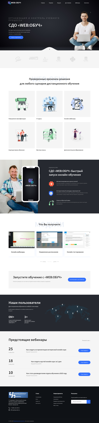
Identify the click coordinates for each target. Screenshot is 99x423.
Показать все (86, 340)
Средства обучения (57, 403)
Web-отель (55, 405)
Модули (59, 2)
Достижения (68, 2)
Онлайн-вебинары (70, 119)
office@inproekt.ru (15, 410)
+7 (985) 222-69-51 (15, 408)
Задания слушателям (19, 252)
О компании (38, 397)
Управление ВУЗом (57, 397)
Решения (51, 2)
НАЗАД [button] (43, 261)
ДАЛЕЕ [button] (55, 261)
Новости (38, 401)
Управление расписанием (76, 252)
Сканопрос (56, 399)
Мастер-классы (41, 150)
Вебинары (77, 2)
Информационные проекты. (19, 421)
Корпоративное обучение (16, 150)
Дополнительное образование (73, 150)
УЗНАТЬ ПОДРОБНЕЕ (16, 37)
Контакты (86, 2)
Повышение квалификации (17, 119)
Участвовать (84, 350)
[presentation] (90, 12)
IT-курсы (39, 119)
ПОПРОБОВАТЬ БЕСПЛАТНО (77, 279)
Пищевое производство (59, 401)
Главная (43, 2)
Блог (37, 399)
